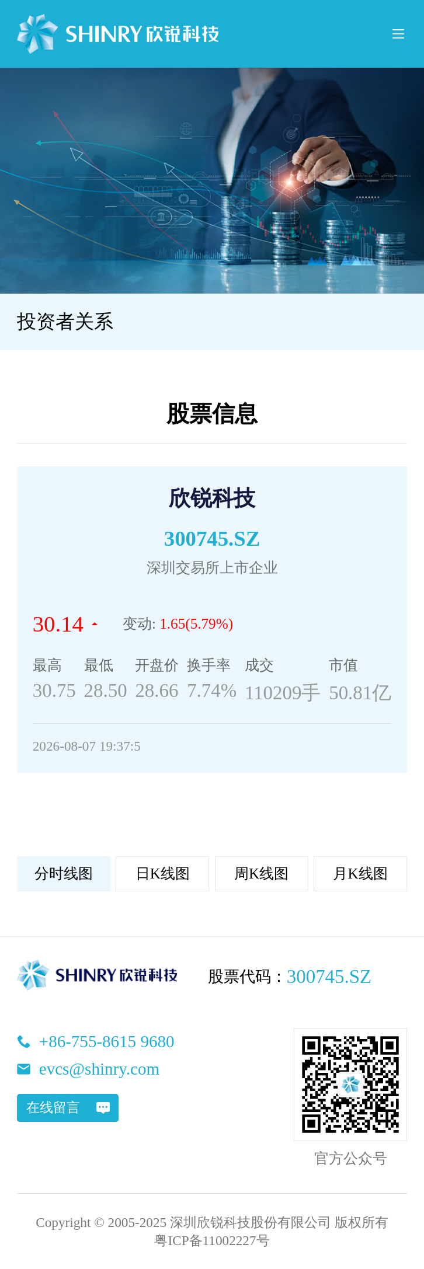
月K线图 (360, 873)
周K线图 (261, 873)
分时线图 (63, 873)
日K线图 (162, 873)
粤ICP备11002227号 (211, 1240)
